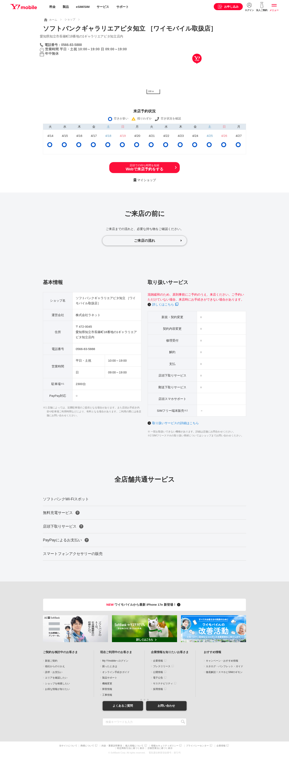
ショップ (69, 19)
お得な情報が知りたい (57, 689)
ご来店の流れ (144, 240)
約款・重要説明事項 (112, 746)
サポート (122, 6)
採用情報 (158, 689)
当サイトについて (68, 746)
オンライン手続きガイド (116, 672)
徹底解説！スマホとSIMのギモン (224, 672)
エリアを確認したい (56, 677)
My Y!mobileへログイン (115, 660)
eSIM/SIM (83, 6)
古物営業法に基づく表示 (159, 748)
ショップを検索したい (57, 683)
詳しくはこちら (163, 304)
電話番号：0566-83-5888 (63, 44)
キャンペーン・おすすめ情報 (222, 660)
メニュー (274, 10)
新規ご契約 (51, 660)
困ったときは (109, 666)
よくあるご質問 (123, 705)
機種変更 (107, 683)
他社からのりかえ (55, 666)
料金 (52, 6)
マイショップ (146, 180)
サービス (103, 6)
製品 (66, 6)
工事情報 (107, 694)
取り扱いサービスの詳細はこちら (175, 423)
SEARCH (183, 721)
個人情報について (134, 746)
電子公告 (158, 677)
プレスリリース (161, 666)
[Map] (196, 65)
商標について (87, 746)
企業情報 (158, 660)
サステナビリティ (163, 683)
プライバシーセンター (197, 746)
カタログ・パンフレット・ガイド (224, 666)
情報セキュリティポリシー (164, 746)
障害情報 (107, 689)
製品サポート (109, 677)
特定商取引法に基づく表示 (130, 748)
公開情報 (158, 672)
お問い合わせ (166, 705)
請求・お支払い (53, 672)
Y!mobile (23, 7)
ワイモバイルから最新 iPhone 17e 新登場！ (144, 605)
